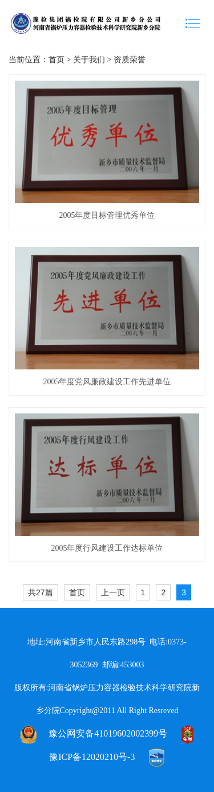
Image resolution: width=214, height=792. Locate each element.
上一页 (113, 592)
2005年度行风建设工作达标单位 (107, 548)
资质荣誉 (130, 59)
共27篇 (40, 592)
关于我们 (89, 59)
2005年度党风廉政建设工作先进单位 (107, 381)
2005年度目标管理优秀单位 (107, 215)
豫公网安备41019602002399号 (108, 733)
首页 (56, 59)
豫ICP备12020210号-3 (92, 757)
